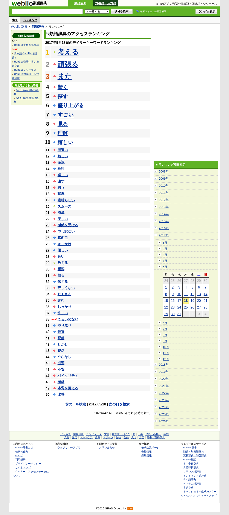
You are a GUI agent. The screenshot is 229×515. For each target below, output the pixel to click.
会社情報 (146, 451)
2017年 (164, 235)
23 (173, 307)
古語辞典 (188, 487)
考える (68, 52)
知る (61, 275)
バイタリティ (68, 375)
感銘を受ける (68, 225)
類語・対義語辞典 (193, 451)
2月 (165, 249)
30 (173, 314)
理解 (63, 133)
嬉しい (65, 142)
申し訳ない (66, 231)
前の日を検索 (75, 404)
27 (199, 307)
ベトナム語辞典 (192, 483)
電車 (106, 434)
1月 (165, 243)
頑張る (68, 64)
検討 (61, 169)
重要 (61, 269)
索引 (15, 20)
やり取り (64, 325)
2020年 (164, 379)
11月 (166, 353)
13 (199, 294)
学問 (166, 434)
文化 (66, 437)
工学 (140, 434)
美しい (63, 219)
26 (192, 307)
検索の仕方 (21, 451)
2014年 (164, 214)
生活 (74, 437)
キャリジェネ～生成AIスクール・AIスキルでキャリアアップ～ (199, 495)
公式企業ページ (150, 447)
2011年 (164, 192)
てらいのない (68, 319)
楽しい (63, 175)
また (65, 76)
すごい (66, 115)
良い (61, 256)
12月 (166, 359)
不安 (61, 369)
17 (179, 301)
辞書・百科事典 (156, 437)
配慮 (61, 338)
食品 (126, 437)
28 (206, 307)
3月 (165, 255)
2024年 (164, 407)
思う (61, 187)
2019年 (164, 371)
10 (179, 294)
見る (63, 124)
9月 (165, 341)
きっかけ (64, 244)
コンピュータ (94, 434)
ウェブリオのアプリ (69, 447)
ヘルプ (19, 455)
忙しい (63, 313)
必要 (61, 363)
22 (166, 307)
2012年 (164, 200)
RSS (130, 508)
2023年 (164, 400)
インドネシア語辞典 (194, 475)
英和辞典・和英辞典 (194, 455)
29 (166, 314)
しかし (63, 344)
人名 (133, 437)
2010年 (164, 185)
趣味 (97, 437)
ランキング (30, 20)
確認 (61, 162)
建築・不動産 (153, 434)
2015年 (164, 221)
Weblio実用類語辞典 (26, 45)
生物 (118, 437)
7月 (165, 329)
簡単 (61, 212)
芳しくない (66, 288)
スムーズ (64, 206)
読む (61, 300)
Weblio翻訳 (189, 459)
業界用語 (78, 434)
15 (166, 301)
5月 (165, 267)
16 (173, 301)
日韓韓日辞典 (191, 467)
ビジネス (65, 434)
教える (63, 262)
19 (192, 301)
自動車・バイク (121, 434)
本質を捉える (68, 388)
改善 (61, 394)
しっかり (64, 307)
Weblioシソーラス (25, 70)
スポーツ (108, 437)
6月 (165, 323)
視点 (61, 350)
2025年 (164, 414)
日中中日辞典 (191, 463)
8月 (165, 335)
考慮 (61, 382)
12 (192, 294)
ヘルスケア (86, 437)
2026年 (164, 421)
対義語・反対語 (105, 3)
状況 (61, 194)
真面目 (63, 238)
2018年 (164, 364)
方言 (141, 437)
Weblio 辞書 (19, 26)
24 (179, 307)
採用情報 (146, 455)
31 (179, 314)
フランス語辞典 (192, 471)
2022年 (164, 393)
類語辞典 (80, 3)
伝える (63, 281)
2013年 (164, 207)
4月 (165, 261)
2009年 (164, 178)
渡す (61, 181)
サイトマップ (23, 467)
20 (199, 301)
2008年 (164, 171)
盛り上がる (71, 105)
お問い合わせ (107, 447)
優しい (63, 250)
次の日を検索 (119, 404)
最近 (61, 332)
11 (186, 294)
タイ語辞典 (189, 479)
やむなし (64, 357)
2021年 (164, 386)
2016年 (164, 228)
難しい (63, 156)
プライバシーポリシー (28, 463)
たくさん (64, 294)
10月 (166, 347)
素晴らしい (66, 200)
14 (206, 294)
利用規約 (20, 459)
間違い (63, 150)
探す (63, 96)
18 (186, 301)
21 (206, 301)
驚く (63, 87)
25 (186, 307)
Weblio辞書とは (24, 447)
